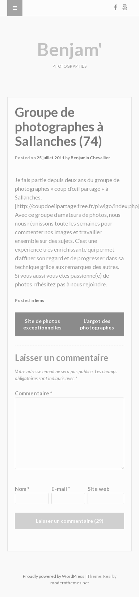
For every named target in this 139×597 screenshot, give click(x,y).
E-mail (60, 488)
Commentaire (33, 393)
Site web (99, 488)
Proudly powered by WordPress (53, 576)
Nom (22, 488)
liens (39, 300)
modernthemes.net (69, 582)
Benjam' (69, 49)
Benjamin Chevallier (90, 157)
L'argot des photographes (97, 324)
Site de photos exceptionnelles (42, 324)
